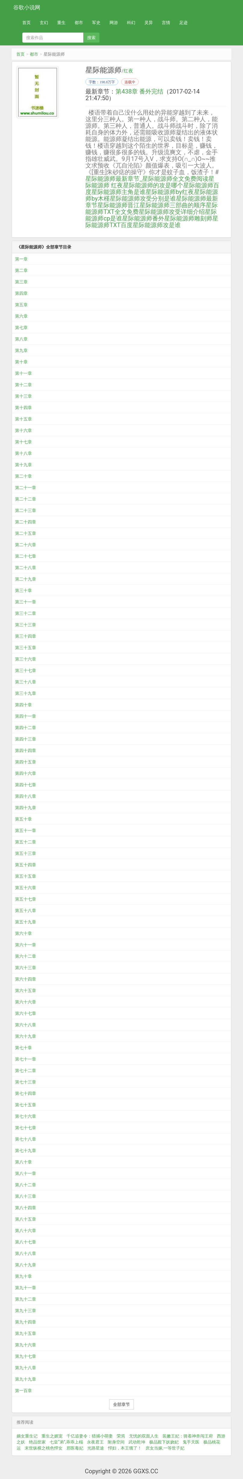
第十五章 (23, 419)
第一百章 (23, 1390)
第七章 (21, 327)
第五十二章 (25, 842)
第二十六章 (25, 544)
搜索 (91, 37)
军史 (96, 22)
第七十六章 (25, 1116)
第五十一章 (25, 830)
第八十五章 (25, 1219)
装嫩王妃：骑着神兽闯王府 (187, 1436)
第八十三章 (25, 1196)
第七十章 (23, 1047)
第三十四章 (25, 636)
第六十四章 (25, 979)
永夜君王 (95, 1442)
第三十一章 (25, 601)
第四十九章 (25, 807)
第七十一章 (25, 1059)
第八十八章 (25, 1253)
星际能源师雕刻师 (188, 218)
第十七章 (23, 441)
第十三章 (23, 396)
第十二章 (23, 384)
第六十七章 (25, 1013)
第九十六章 (25, 1344)
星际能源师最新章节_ (113, 178)
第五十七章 (25, 899)
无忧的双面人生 (143, 1436)
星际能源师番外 (143, 218)
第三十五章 (25, 647)
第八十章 (23, 1162)
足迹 (183, 22)
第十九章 (23, 464)
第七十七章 (25, 1127)
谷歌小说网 (26, 7)
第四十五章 (25, 762)
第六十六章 (25, 1002)
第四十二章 (25, 727)
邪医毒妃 (74, 1448)
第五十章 (23, 819)
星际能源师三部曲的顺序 (173, 205)
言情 (166, 22)
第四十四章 (25, 750)
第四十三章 (25, 739)
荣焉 (121, 1436)
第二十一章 (25, 487)
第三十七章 (25, 670)
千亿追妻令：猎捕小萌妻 (89, 1436)
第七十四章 (25, 1093)
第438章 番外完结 (139, 91)
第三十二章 (25, 613)
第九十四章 (25, 1322)
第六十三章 (25, 967)
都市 (79, 22)
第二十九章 (25, 579)
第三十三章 (25, 624)
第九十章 (23, 1276)
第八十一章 (25, 1173)
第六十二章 (25, 956)
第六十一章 (25, 944)
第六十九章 (25, 1036)
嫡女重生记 (27, 1436)
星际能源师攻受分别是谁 (143, 198)
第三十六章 (25, 659)
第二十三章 (25, 510)
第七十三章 (25, 1082)
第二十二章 (25, 499)
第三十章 (23, 590)
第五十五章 (25, 876)
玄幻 (44, 22)
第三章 (21, 281)
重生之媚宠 (52, 1436)
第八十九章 (25, 1264)
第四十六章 (25, 773)
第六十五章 (25, 990)
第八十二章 (25, 1184)
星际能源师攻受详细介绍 (172, 211)
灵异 (148, 22)
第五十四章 (25, 864)
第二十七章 (25, 556)
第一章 (21, 259)
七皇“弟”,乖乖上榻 (66, 1442)
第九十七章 (25, 1356)
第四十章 (23, 704)
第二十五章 (25, 533)
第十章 (21, 361)
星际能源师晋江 (118, 205)
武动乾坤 (136, 1442)
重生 (61, 22)
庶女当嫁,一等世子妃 (165, 1448)
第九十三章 (25, 1310)
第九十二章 (25, 1299)
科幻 (131, 22)
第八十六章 (25, 1230)
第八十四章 (25, 1207)
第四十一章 (25, 716)
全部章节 (121, 1404)
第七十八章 (25, 1139)
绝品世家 (37, 1442)
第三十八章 (25, 681)
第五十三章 (25, 853)
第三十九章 (25, 693)
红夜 (128, 71)
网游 (113, 22)
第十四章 (23, 407)
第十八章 (23, 453)
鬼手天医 (191, 1442)
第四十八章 (25, 796)
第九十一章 (25, 1287)
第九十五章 (25, 1333)
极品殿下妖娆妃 (164, 1442)
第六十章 (23, 933)
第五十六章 (25, 887)
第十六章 (23, 430)
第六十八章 (25, 1024)
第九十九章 (25, 1379)
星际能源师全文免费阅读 (175, 178)
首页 (26, 22)
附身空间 (116, 1442)
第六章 (21, 316)
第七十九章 (25, 1150)
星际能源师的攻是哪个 (153, 185)
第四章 (21, 293)
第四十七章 (25, 784)
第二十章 (23, 476)
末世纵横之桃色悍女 (44, 1448)
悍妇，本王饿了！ (125, 1448)
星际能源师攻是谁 (157, 225)
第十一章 (23, 373)
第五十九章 (25, 922)
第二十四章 (25, 521)
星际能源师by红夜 (170, 192)
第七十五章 (25, 1104)
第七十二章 (25, 1070)
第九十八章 (25, 1367)
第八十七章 (25, 1242)
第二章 (21, 270)
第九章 (21, 350)
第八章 (21, 339)
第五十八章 (25, 910)
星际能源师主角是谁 (118, 192)
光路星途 (95, 1448)
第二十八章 (25, 567)
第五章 (21, 304)
